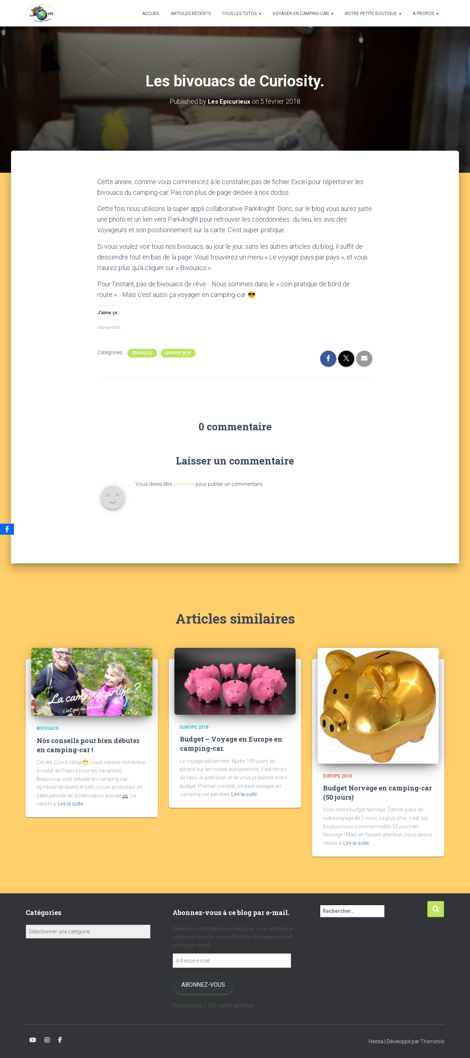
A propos (426, 13)
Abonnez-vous (203, 984)
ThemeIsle (432, 1041)
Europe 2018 (178, 353)
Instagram (47, 1040)
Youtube (33, 1040)
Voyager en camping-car (303, 13)
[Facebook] (7, 529)
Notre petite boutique (373, 13)
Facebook (59, 1040)
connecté (184, 484)
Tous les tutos (241, 13)
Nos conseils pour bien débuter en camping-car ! (88, 745)
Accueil (151, 13)
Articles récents (191, 13)
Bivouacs (142, 353)
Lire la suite (70, 804)
